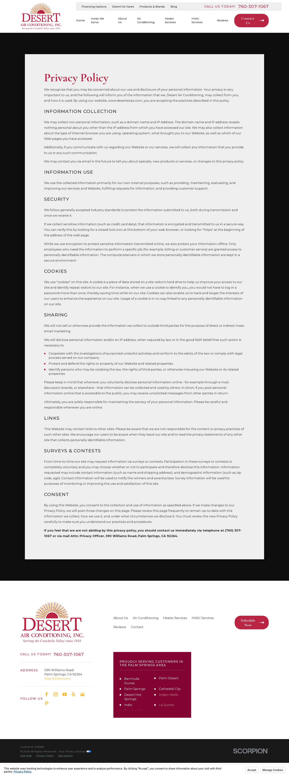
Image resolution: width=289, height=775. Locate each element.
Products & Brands (152, 6)
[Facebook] (46, 694)
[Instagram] (55, 694)
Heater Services (175, 618)
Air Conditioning (146, 618)
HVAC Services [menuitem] (197, 20)
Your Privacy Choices (75, 751)
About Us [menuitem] (122, 20)
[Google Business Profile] (82, 694)
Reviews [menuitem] (222, 20)
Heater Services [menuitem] (170, 20)
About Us (120, 618)
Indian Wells (168, 695)
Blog (173, 6)
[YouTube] (64, 694)
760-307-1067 (253, 6)
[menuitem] (26, 755)
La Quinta (166, 705)
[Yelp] (73, 694)
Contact (137, 627)
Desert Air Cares (123, 6)
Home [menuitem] (80, 20)
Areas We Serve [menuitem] (97, 20)
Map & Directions (57, 678)
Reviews (119, 627)
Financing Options (94, 6)
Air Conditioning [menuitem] (145, 20)
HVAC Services (203, 618)
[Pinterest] (46, 703)
